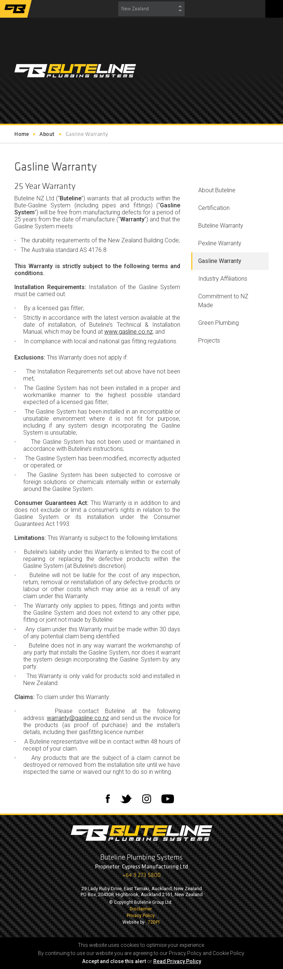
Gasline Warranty (219, 260)
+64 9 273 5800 (141, 874)
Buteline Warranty (220, 225)
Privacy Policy (141, 915)
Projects (209, 340)
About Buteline (216, 190)
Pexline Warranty (219, 243)
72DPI (154, 922)
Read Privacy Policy (177, 961)
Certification (214, 207)
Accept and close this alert (114, 961)
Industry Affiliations (222, 278)
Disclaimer (141, 909)
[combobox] (151, 8)
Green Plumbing (218, 322)
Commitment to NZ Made (223, 301)
